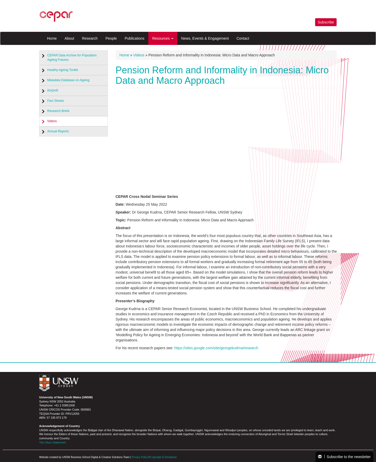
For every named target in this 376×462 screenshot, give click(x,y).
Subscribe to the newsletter (344, 457)
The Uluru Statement (52, 442)
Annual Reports (58, 131)
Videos (52, 121)
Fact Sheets (55, 101)
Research (90, 38)
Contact (243, 38)
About (69, 38)
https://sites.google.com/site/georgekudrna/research (216, 348)
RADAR (52, 90)
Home (52, 38)
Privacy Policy (140, 457)
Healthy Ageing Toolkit (62, 70)
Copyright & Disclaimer (163, 457)
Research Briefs (58, 111)
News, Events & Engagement (205, 38)
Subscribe (326, 22)
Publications (134, 38)
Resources (162, 38)
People (111, 38)
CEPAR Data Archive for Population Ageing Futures (72, 58)
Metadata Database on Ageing (68, 80)
